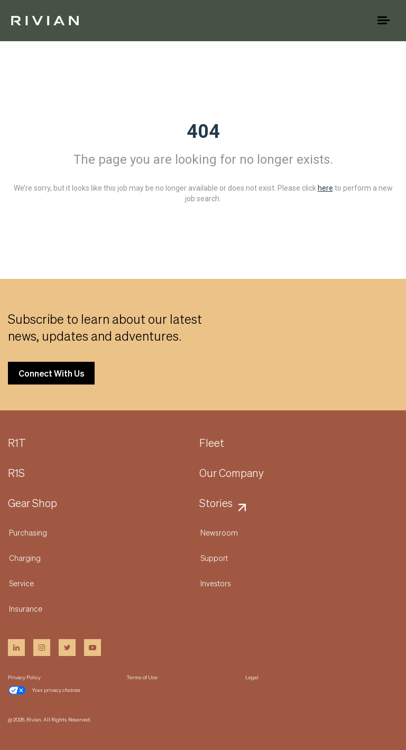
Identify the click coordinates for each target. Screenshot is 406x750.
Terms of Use (142, 677)
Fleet (211, 443)
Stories (216, 503)
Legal (252, 677)
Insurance (25, 608)
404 (203, 131)
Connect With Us (51, 373)
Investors (215, 583)
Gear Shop (32, 503)
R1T (17, 443)
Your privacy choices (44, 690)
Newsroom (219, 532)
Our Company (231, 473)
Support (214, 557)
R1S (16, 473)
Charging (25, 557)
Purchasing (28, 532)
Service (21, 583)
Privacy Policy (24, 677)
